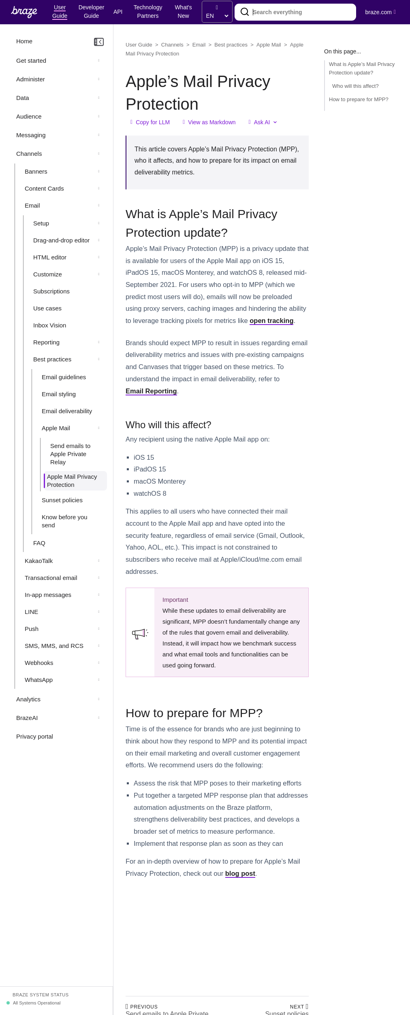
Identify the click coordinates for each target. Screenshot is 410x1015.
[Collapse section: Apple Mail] (99, 428)
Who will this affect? (355, 86)
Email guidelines (64, 377)
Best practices (52, 359)
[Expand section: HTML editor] (99, 257)
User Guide (139, 45)
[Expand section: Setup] (99, 223)
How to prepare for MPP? (359, 99)
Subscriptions (51, 291)
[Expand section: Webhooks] (99, 663)
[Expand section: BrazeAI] (99, 718)
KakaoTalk (39, 560)
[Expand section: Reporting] (99, 342)
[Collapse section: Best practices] (99, 359)
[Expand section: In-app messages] (99, 595)
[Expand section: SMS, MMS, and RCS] (99, 646)
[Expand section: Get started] (99, 61)
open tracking (271, 320)
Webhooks (39, 662)
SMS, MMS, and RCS (54, 645)
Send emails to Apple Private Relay (70, 453)
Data (22, 97)
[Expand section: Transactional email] (99, 578)
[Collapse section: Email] (99, 205)
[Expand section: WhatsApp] (99, 680)
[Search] (245, 12)
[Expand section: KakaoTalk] (99, 561)
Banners (36, 171)
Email (32, 205)
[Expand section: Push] (99, 629)
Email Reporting (151, 391)
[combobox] (295, 12)
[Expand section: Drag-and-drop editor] (99, 240)
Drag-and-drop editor (61, 240)
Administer (30, 79)
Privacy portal (34, 736)
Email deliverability (67, 411)
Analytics (28, 699)
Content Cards (44, 188)
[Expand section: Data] (99, 98)
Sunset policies (62, 500)
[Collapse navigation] (99, 42)
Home (24, 41)
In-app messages (48, 594)
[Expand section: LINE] (99, 612)
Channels (29, 153)
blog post (240, 873)
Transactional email (51, 577)
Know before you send (65, 521)
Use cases (47, 308)
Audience (29, 116)
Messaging (31, 135)
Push (31, 628)
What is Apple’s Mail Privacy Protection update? (362, 68)
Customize (47, 274)
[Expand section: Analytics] (99, 699)
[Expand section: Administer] (99, 79)
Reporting (46, 342)
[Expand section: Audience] (99, 116)
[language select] (217, 15)
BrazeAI (27, 717)
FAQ (39, 542)
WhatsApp (39, 679)
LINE (31, 611)
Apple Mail (56, 428)
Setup (41, 223)
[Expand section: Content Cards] (99, 188)
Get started (31, 60)
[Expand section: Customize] (99, 274)
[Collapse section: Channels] (99, 154)
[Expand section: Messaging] (99, 135)
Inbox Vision (49, 325)
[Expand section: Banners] (99, 171)
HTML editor (49, 257)
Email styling (59, 394)
